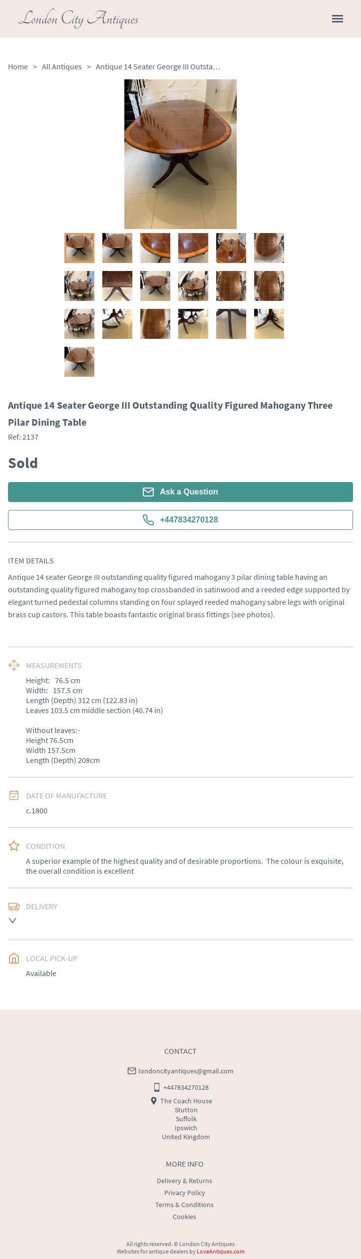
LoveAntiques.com (221, 1251)
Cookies (184, 1216)
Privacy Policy (184, 1192)
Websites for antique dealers (152, 1251)
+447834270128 (180, 519)
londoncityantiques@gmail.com (186, 1070)
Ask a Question (180, 492)
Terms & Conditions (184, 1204)
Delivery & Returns (184, 1180)
